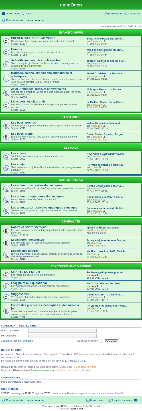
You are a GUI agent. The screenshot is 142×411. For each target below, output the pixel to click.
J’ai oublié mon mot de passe (17, 341)
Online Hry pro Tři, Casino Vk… (105, 294)
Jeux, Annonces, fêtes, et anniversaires (38, 88)
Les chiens (18, 153)
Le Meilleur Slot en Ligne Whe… (105, 102)
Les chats (18, 164)
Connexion (8, 325)
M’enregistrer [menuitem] (115, 13)
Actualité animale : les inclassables (35, 60)
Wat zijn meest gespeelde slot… (105, 49)
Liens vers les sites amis (28, 101)
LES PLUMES (71, 117)
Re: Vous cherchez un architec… (105, 164)
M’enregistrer (28, 325)
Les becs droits (22, 133)
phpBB (60, 406)
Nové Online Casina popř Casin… (106, 153)
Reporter (86, 370)
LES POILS (71, 147)
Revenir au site (14, 400)
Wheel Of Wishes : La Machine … (106, 73)
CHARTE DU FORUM (25, 271)
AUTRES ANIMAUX (71, 179)
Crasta (94, 167)
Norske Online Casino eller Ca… (105, 186)
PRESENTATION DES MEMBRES (33, 38)
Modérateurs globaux (42, 370)
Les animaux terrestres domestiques (36, 185)
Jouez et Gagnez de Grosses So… (106, 60)
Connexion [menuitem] (134, 13)
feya (93, 254)
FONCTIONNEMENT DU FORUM (71, 266)
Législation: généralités (27, 239)
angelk (95, 275)
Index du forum (35, 400)
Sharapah (96, 41)
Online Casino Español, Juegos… (106, 134)
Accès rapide (13, 13)
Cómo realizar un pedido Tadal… (105, 208)
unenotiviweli (115, 393)
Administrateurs (21, 370)
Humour (16, 49)
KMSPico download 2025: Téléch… (107, 251)
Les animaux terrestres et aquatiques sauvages (44, 207)
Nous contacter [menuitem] (98, 400)
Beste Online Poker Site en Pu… (105, 38)
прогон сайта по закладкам (103, 227)
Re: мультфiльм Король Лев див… (108, 240)
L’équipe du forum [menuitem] (122, 400)
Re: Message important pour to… (106, 272)
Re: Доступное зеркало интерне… (107, 305)
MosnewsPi (97, 230)
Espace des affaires (25, 250)
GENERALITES (70, 221)
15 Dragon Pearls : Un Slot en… (105, 89)
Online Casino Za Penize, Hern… (105, 197)
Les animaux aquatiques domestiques (37, 196)
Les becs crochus (23, 122)
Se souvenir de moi (90, 341)
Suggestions (20, 294)
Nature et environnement (28, 227)
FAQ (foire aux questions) (29, 283)
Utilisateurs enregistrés (67, 370)
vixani (94, 243)
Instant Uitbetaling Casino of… (104, 123)
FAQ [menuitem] (28, 13)
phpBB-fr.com (76, 408)
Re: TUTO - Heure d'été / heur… (105, 283)
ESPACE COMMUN (71, 32)
